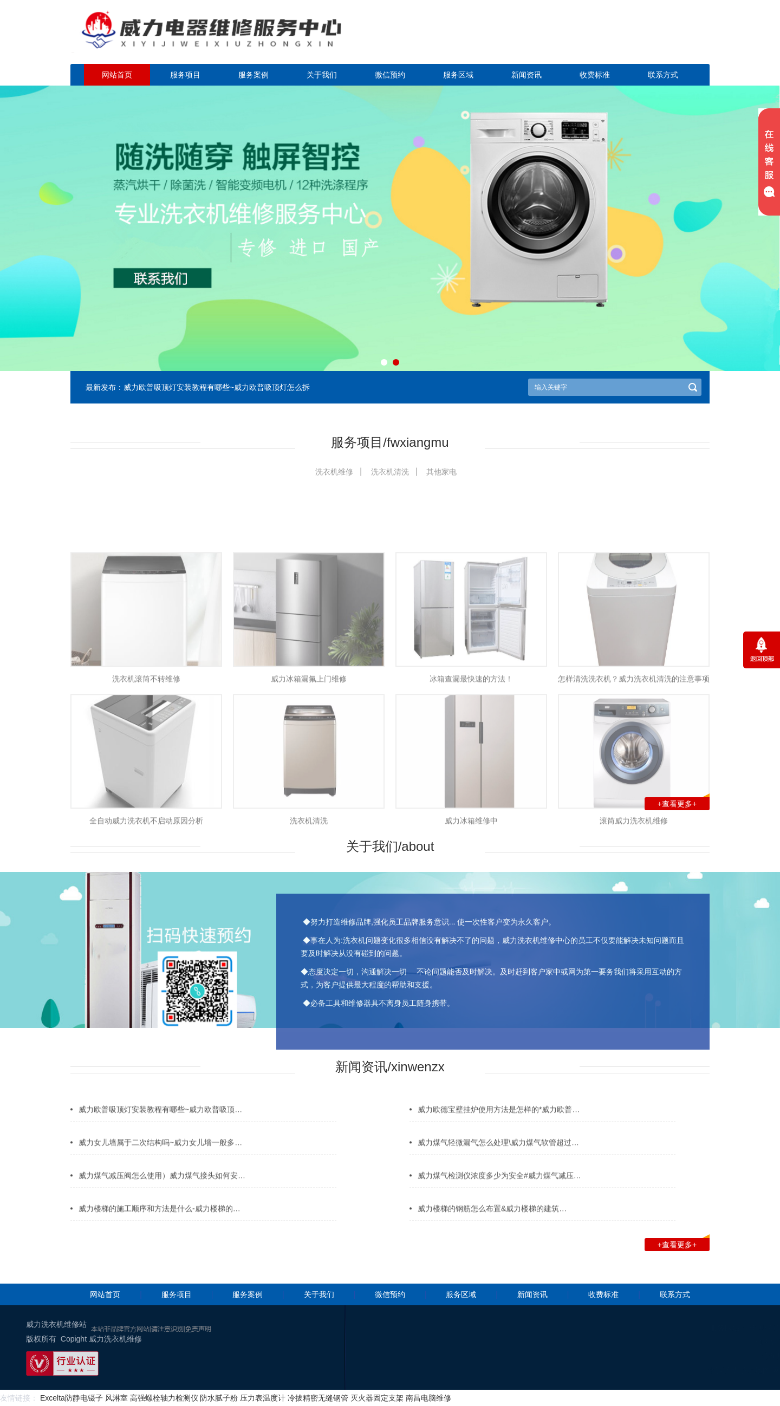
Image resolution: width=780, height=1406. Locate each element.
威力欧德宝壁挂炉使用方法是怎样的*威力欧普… (499, 1121)
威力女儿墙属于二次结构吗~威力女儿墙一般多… (160, 1154)
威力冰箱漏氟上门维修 (309, 765)
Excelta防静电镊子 (71, 1398)
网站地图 (739, 1370)
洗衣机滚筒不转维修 (146, 765)
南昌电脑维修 (428, 1398)
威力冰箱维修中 (471, 907)
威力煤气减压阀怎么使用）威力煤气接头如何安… (162, 1187)
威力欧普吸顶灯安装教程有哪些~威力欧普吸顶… (160, 1121)
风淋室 (116, 1398)
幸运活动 (674, 1370)
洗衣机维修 (334, 471)
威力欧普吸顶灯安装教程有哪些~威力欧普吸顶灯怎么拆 (216, 387)
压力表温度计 (262, 1398)
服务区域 (458, 74)
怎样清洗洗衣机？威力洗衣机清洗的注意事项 (634, 765)
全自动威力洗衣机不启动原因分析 (146, 907)
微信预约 (390, 74)
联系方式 (663, 74)
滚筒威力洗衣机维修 (634, 907)
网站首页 (117, 74)
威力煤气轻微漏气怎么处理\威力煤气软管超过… (498, 1154)
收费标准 (595, 74)
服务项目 (185, 74)
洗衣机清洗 (390, 471)
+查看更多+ (684, 802)
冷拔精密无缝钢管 (318, 1398)
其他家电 (441, 471)
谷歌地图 (706, 1370)
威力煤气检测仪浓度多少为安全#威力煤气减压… (499, 1187)
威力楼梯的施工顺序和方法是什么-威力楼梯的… (159, 1220)
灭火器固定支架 (377, 1398)
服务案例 (253, 74)
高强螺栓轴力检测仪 (164, 1398)
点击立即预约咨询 (634, 38)
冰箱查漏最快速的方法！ (471, 765)
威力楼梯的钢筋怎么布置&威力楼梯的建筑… (492, 1220)
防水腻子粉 (219, 1398)
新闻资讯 (526, 74)
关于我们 (322, 74)
